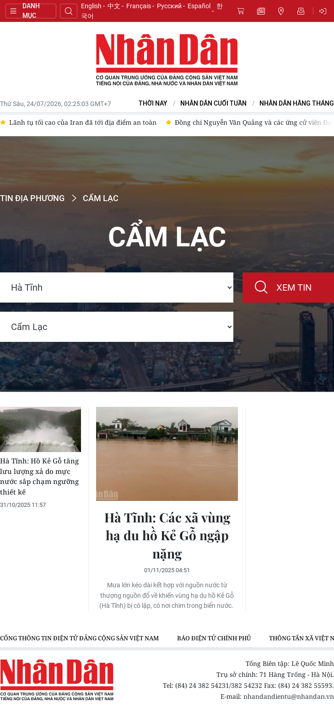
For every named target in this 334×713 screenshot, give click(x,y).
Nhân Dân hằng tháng (296, 103)
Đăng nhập (324, 11)
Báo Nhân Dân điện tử (167, 60)
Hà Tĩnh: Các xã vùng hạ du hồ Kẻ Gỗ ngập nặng (167, 535)
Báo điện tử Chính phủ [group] (214, 638)
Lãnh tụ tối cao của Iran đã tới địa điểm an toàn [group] (82, 122)
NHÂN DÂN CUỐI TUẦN (213, 103)
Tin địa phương (281, 11)
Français (138, 6)
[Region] (116, 327)
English (91, 6)
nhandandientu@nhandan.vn (288, 696)
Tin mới (261, 11)
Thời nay (153, 103)
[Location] (116, 287)
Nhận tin (301, 11)
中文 (114, 6)
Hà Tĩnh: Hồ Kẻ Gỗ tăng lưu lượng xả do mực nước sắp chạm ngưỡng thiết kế (39, 476)
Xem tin (294, 287)
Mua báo (241, 11)
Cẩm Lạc (101, 198)
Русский (169, 6)
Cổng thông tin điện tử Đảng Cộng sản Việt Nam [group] (79, 638)
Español (199, 6)
